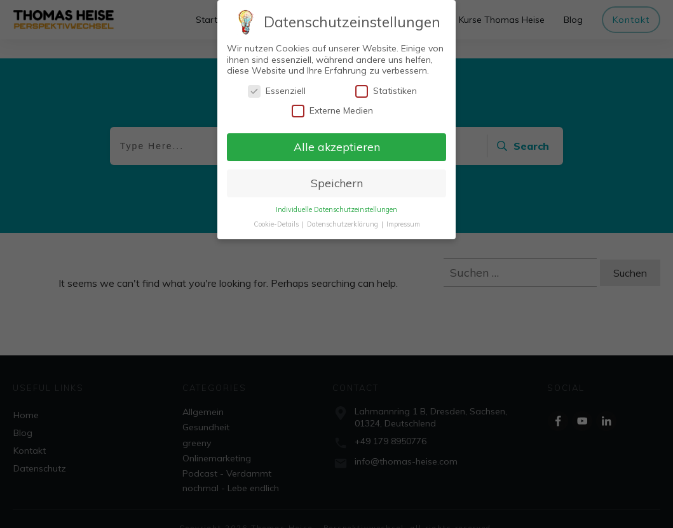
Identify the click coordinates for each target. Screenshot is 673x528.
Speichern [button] (337, 183)
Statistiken (386, 91)
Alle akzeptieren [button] (337, 147)
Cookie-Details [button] (277, 224)
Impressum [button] (403, 224)
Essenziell (277, 91)
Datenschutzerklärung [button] (343, 224)
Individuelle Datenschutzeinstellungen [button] (336, 209)
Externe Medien (332, 111)
